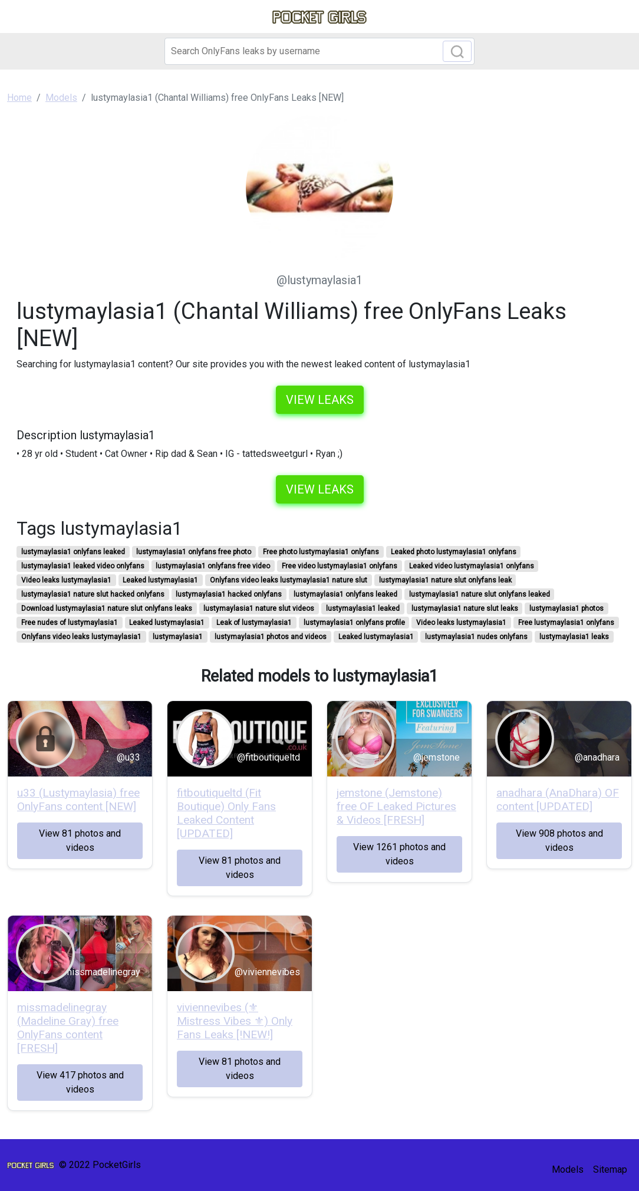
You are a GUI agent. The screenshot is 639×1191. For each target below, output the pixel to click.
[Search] (319, 51)
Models (568, 1169)
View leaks (320, 400)
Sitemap (610, 1169)
